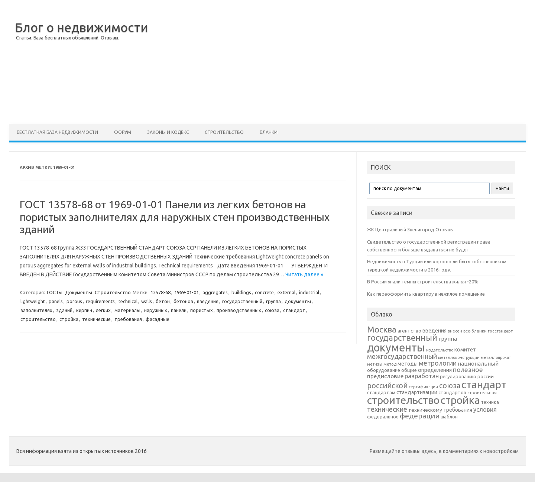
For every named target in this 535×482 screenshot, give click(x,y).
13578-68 (160, 292)
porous (74, 301)
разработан (422, 375)
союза (272, 310)
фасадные (157, 319)
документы (298, 301)
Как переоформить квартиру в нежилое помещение (426, 293)
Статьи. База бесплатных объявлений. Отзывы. (67, 37)
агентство (409, 331)
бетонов (183, 301)
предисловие (385, 376)
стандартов (452, 392)
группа (273, 301)
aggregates (215, 292)
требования (128, 319)
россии (485, 376)
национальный (478, 363)
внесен (455, 331)
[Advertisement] (337, 67)
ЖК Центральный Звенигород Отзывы (410, 229)
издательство (439, 350)
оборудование (383, 370)
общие (409, 370)
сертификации (423, 387)
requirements (100, 301)
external (286, 292)
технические (96, 319)
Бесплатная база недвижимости (57, 132)
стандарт (294, 310)
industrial (309, 292)
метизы (374, 364)
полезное (468, 369)
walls (146, 301)
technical (128, 301)
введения (207, 301)
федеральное (383, 417)
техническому (425, 410)
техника (490, 402)
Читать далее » (304, 274)
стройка (68, 319)
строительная (482, 392)
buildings (241, 292)
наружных (155, 310)
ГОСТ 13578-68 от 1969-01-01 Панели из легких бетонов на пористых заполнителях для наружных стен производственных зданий (175, 217)
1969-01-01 (186, 292)
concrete (264, 292)
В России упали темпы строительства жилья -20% (423, 281)
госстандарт (500, 331)
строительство (38, 319)
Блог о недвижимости (81, 27)
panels (56, 301)
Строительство (224, 132)
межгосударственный (402, 356)
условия (485, 409)
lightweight (32, 301)
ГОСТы (54, 292)
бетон (163, 301)
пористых (201, 310)
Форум (122, 132)
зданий (64, 310)
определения (435, 370)
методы (408, 364)
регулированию (458, 376)
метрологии (438, 363)
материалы (127, 310)
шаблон (449, 416)
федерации (420, 416)
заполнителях (36, 310)
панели (179, 310)
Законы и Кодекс (168, 132)
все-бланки (475, 330)
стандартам (381, 392)
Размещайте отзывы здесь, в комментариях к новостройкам (444, 451)
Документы (78, 292)
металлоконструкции (459, 357)
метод (389, 364)
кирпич (84, 310)
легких (103, 310)
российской (387, 386)
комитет (465, 350)
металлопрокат (496, 357)
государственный (242, 301)
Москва (381, 329)
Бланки (269, 132)
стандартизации (416, 392)
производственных (239, 310)
